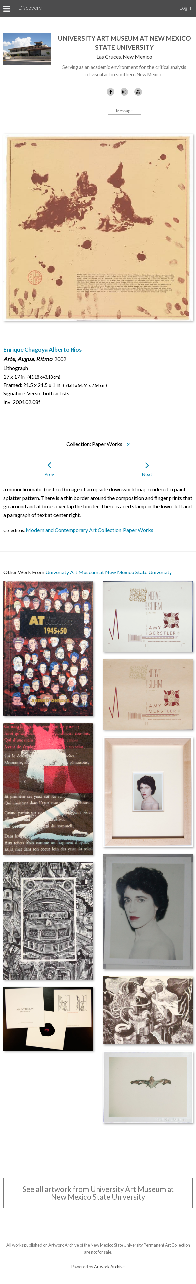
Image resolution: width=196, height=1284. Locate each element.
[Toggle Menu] (6, 9)
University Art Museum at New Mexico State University (108, 572)
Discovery (30, 7)
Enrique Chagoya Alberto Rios (42, 349)
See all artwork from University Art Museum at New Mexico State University (98, 1193)
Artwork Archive (109, 1266)
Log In (186, 7)
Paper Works (138, 530)
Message (124, 110)
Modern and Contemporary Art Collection (73, 530)
